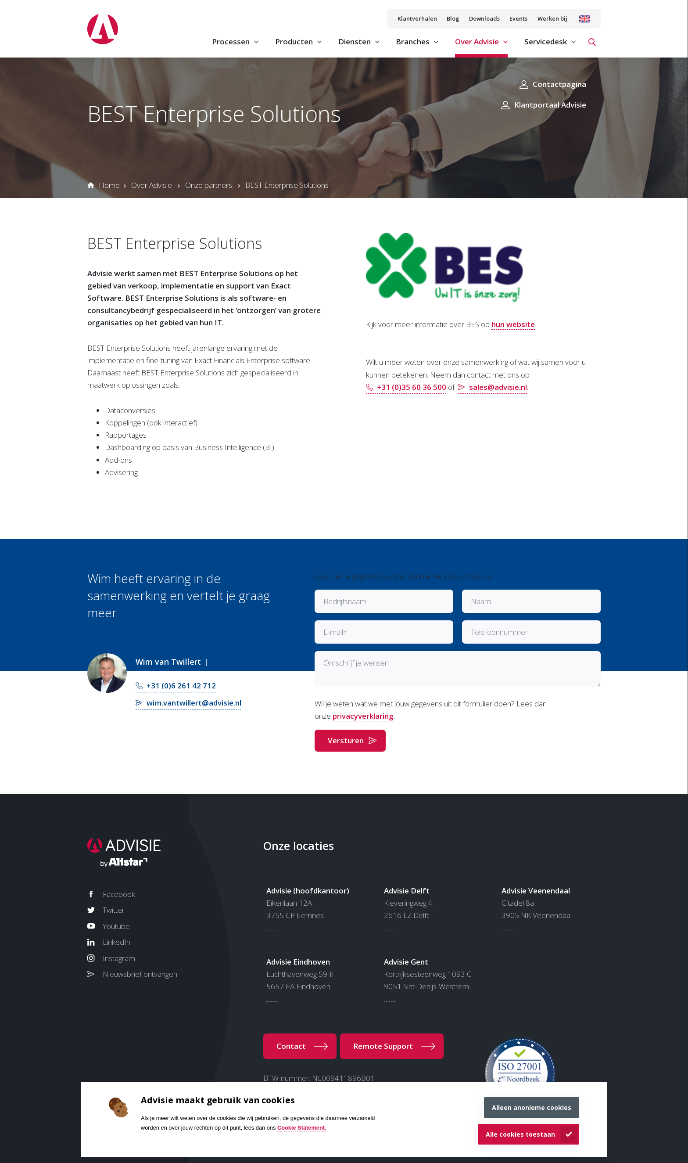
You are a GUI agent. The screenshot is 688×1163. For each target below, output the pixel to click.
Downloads (484, 18)
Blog (453, 18)
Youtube (116, 926)
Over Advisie (151, 185)
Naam (481, 601)
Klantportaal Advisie (550, 105)
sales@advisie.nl (498, 387)
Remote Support (383, 1046)
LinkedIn (116, 942)
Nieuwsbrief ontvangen (140, 974)
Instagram (119, 958)
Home (109, 185)
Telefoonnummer (499, 632)
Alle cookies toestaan (520, 1134)
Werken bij (552, 18)
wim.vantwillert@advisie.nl (194, 703)
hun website (513, 324)
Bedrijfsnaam (344, 601)
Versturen (346, 740)
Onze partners (208, 185)
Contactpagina (559, 84)
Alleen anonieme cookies (531, 1107)
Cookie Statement (301, 1127)
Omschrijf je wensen (356, 663)
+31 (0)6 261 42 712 (181, 686)
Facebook (119, 894)
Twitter (114, 910)
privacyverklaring (363, 716)
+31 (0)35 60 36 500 (411, 387)
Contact (291, 1046)
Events (518, 18)
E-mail (335, 632)
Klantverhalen (417, 18)
